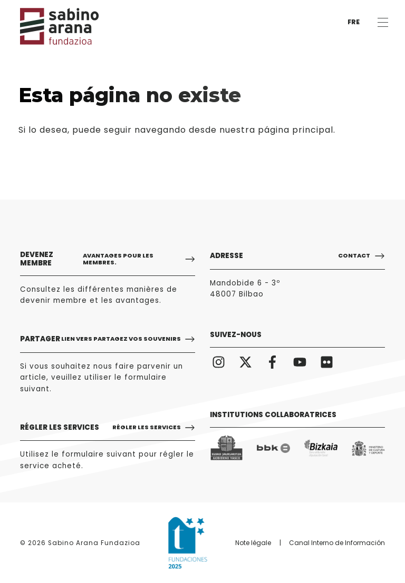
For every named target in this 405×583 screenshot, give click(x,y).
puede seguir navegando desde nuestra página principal (202, 130)
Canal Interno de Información (337, 542)
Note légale (253, 542)
